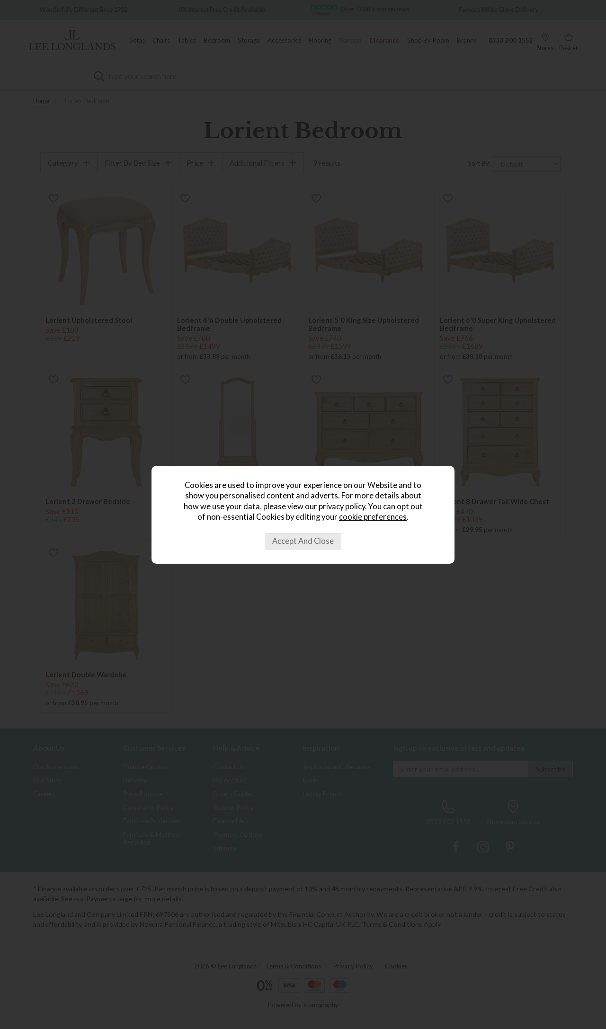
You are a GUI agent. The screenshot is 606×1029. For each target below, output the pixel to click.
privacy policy (342, 506)
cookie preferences (373, 517)
